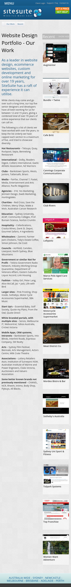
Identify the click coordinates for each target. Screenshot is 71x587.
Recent (20, 24)
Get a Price (62, 8)
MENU (9, 3)
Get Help (62, 12)
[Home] (3, 24)
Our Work (11, 24)
